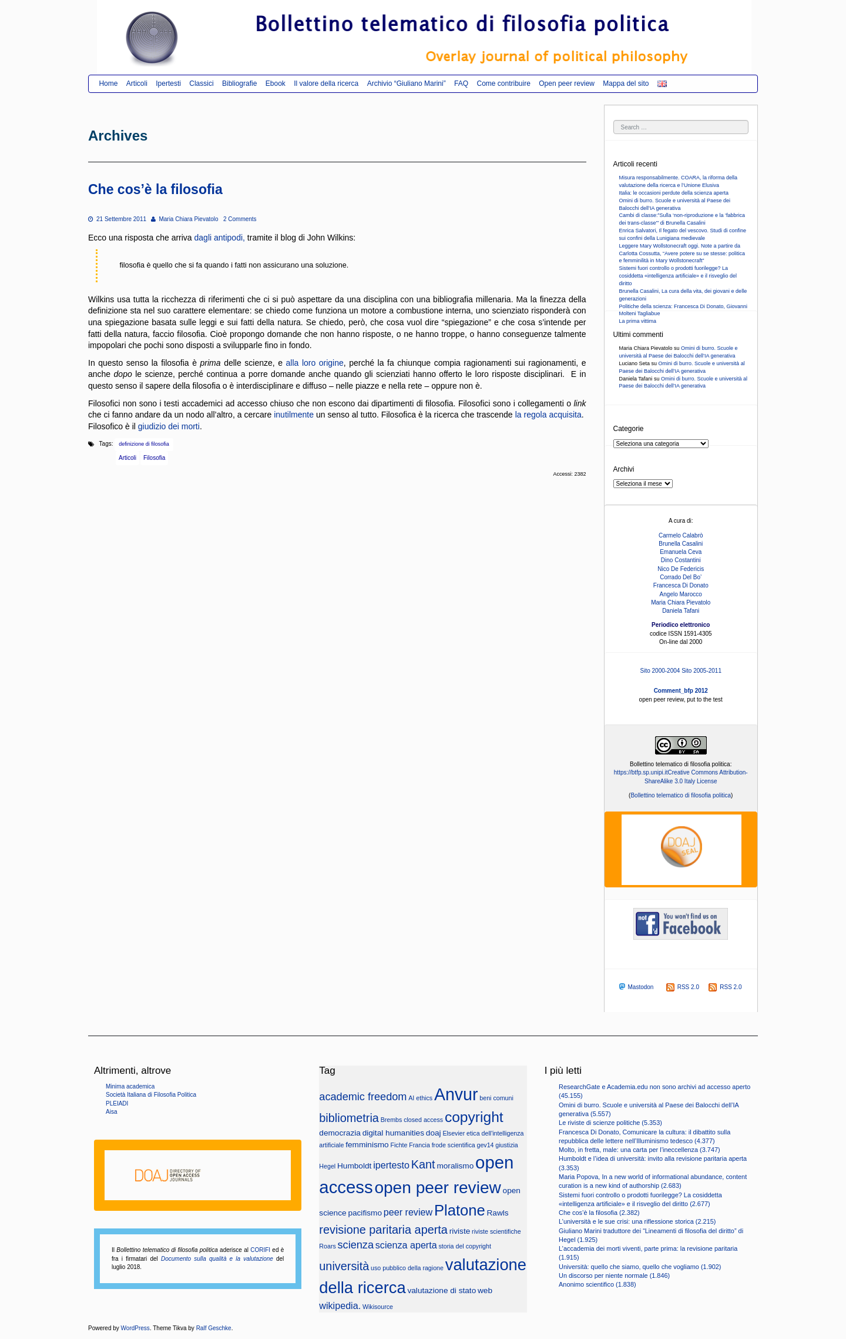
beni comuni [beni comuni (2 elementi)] (496, 1097)
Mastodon (635, 986)
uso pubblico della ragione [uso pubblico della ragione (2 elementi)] (407, 1267)
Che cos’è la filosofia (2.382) (599, 1212)
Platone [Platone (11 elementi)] (459, 1210)
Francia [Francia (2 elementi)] (419, 1144)
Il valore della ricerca (326, 83)
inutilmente (294, 414)
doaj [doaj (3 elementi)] (433, 1132)
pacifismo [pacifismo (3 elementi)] (365, 1212)
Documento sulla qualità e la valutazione (217, 1258)
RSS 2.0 (682, 987)
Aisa (111, 1111)
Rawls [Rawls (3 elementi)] (498, 1212)
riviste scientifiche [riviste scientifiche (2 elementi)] (496, 1231)
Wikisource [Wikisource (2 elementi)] (377, 1306)
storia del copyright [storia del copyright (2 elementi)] (464, 1246)
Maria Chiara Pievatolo (184, 219)
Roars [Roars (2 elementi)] (327, 1246)
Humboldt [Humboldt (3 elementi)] (354, 1165)
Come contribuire (503, 83)
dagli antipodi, (219, 237)
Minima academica (130, 1086)
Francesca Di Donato (681, 585)
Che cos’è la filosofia (155, 189)
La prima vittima (638, 321)
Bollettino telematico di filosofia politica (680, 795)
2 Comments (240, 219)
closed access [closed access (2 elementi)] (423, 1119)
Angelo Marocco (681, 594)
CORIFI (260, 1250)
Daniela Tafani (680, 610)
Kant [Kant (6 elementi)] (423, 1164)
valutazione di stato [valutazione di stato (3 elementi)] (441, 1290)
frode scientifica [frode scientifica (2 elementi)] (453, 1144)
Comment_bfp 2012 (681, 690)
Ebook (276, 83)
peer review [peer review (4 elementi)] (408, 1212)
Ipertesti (168, 83)
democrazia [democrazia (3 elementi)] (340, 1132)
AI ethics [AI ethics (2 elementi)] (420, 1097)
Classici (201, 83)
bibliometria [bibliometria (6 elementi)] (349, 1117)
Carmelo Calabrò (681, 535)
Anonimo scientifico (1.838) (597, 1284)
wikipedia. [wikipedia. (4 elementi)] (340, 1305)
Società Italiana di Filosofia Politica (151, 1094)
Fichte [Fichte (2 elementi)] (398, 1144)
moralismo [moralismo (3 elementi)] (455, 1165)
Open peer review (567, 83)
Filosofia (154, 458)
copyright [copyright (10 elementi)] (474, 1117)
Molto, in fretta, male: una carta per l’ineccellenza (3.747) (639, 1149)
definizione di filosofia (144, 444)
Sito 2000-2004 (660, 670)
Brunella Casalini (681, 543)
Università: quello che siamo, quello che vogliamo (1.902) (640, 1266)
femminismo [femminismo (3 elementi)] (367, 1144)
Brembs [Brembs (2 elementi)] (391, 1119)
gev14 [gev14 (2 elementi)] (485, 1144)
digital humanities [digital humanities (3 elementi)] (393, 1132)
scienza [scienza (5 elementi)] (356, 1245)
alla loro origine (315, 363)
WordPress (135, 1328)
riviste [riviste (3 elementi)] (460, 1231)
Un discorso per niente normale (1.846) (614, 1275)
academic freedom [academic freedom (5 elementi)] (363, 1097)
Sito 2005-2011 (701, 670)
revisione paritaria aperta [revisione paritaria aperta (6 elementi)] (383, 1229)
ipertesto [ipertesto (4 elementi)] (391, 1165)
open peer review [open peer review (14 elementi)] (437, 1187)
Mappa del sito (626, 83)
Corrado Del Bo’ (680, 577)
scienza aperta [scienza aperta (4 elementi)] (406, 1245)
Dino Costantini (681, 560)
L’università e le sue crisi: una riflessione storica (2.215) (637, 1221)
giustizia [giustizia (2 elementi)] (506, 1144)
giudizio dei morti (169, 426)
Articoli (136, 83)
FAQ (461, 83)
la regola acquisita (548, 414)
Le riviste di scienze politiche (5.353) (610, 1122)
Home (108, 83)
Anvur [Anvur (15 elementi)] (456, 1094)
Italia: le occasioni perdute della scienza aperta (674, 193)
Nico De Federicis (680, 569)
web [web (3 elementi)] (485, 1290)
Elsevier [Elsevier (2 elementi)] (453, 1133)
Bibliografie (239, 83)
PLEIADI (117, 1103)
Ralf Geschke (213, 1328)
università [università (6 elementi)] (344, 1266)
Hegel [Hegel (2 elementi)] (327, 1166)
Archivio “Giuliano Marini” (406, 83)
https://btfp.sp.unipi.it (641, 772)
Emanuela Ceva (680, 552)
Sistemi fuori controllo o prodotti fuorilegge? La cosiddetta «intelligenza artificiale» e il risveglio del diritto (678, 275)
